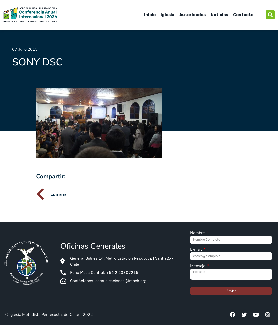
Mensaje (198, 266)
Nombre (198, 233)
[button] (270, 14)
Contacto (243, 14)
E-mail (196, 249)
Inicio (150, 14)
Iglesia (167, 14)
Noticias (219, 14)
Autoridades (192, 14)
